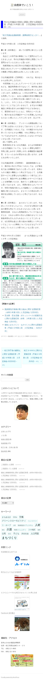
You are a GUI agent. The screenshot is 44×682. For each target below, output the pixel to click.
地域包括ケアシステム (25, 525)
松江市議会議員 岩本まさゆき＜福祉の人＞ (26, 393)
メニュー (22, 14)
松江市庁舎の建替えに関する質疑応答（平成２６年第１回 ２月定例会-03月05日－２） (11, 357)
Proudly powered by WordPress (10, 677)
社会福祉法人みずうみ (15, 560)
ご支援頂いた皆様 (7, 464)
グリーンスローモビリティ (14, 520)
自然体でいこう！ (24, 5)
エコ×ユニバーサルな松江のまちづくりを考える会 (19, 600)
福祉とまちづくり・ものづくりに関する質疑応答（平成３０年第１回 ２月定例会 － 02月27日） (23, 327)
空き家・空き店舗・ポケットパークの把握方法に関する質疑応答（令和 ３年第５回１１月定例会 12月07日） (23, 318)
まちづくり (21, 336)
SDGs (15, 517)
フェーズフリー (32, 521)
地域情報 (4, 443)
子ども (16, 533)
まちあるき (6, 517)
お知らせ (4, 431)
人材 (37, 525)
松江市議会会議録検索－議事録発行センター (21, 35)
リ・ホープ (6, 525)
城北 (3, 530)
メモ (2, 435)
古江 (9, 534)
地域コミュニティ (20, 530)
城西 (39, 530)
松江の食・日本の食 (8, 447)
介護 (9, 529)
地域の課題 (5, 439)
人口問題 (35, 533)
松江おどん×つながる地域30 (15, 580)
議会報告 (10, 336)
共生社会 (25, 533)
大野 (14, 525)
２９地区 (31, 529)
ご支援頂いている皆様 (9, 468)
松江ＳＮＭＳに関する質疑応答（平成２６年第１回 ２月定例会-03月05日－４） (32, 355)
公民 (4, 533)
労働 (21, 516)
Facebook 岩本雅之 (15, 621)
